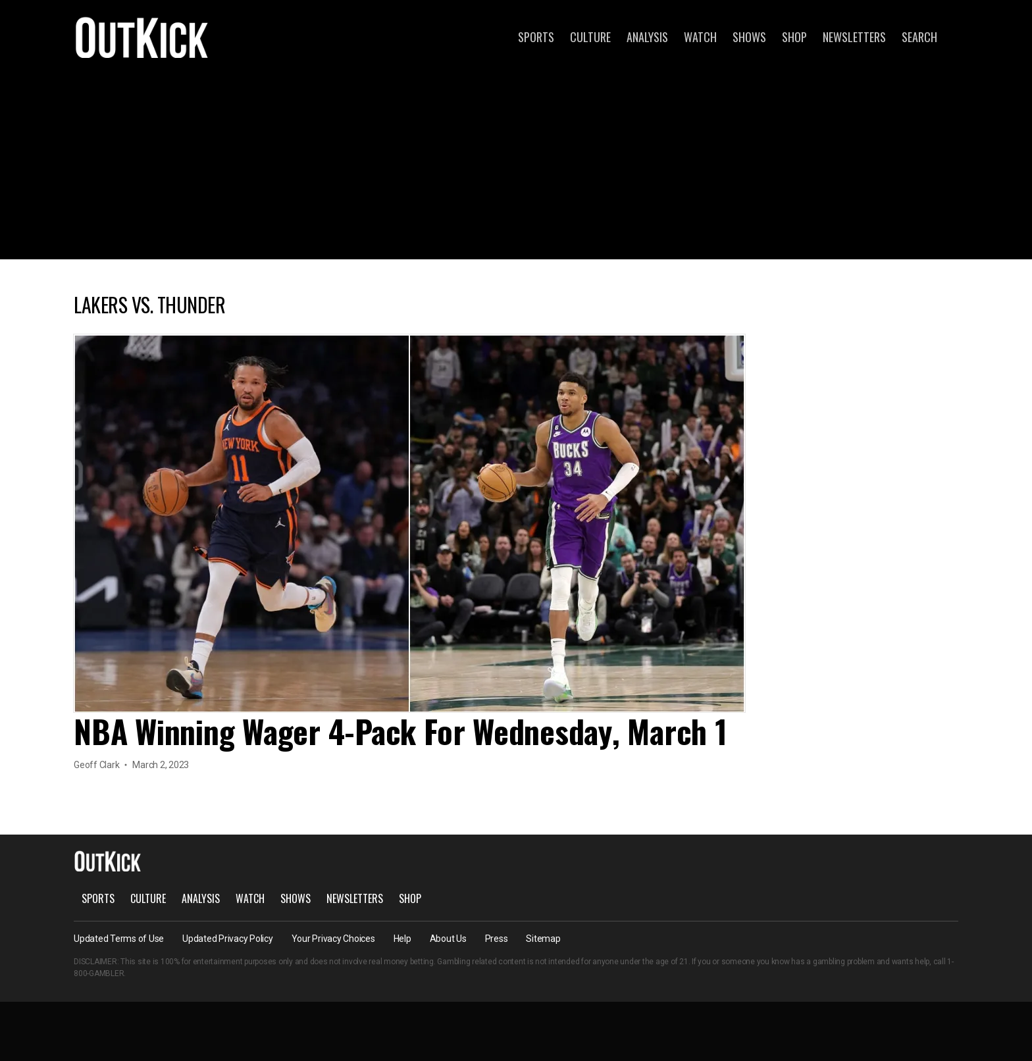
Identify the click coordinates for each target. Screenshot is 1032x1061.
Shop (794, 36)
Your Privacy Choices (333, 938)
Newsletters (854, 36)
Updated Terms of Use (119, 938)
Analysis (647, 36)
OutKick (142, 37)
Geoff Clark (96, 765)
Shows (749, 36)
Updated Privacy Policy (227, 938)
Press (496, 938)
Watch (700, 36)
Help (402, 938)
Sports (536, 36)
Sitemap (543, 938)
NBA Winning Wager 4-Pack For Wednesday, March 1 (400, 731)
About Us (448, 938)
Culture (590, 36)
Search (919, 36)
